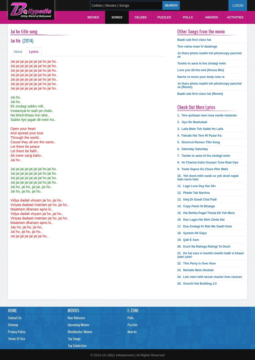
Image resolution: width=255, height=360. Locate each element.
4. (199, 135)
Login (237, 5)
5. (198, 142)
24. (209, 277)
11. (196, 186)
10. (208, 177)
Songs (117, 17)
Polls (188, 17)
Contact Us (15, 317)
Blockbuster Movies (80, 331)
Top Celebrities (77, 345)
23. (195, 270)
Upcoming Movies (78, 324)
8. (207, 162)
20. (203, 246)
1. (207, 115)
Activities (235, 17)
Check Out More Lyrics (196, 107)
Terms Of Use (16, 338)
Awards (211, 17)
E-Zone (133, 310)
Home (12, 310)
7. (203, 155)
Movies (93, 17)
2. (192, 122)
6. (192, 149)
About (18, 51)
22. (196, 263)
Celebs (140, 17)
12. (193, 193)
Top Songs (74, 338)
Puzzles (164, 17)
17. (204, 226)
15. (206, 213)
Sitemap (13, 324)
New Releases (76, 317)
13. (197, 199)
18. (191, 233)
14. (196, 206)
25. (197, 283)
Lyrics (34, 51)
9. (202, 169)
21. (210, 255)
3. (200, 129)
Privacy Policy (16, 331)
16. (201, 219)
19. (188, 240)
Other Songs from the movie (201, 31)
